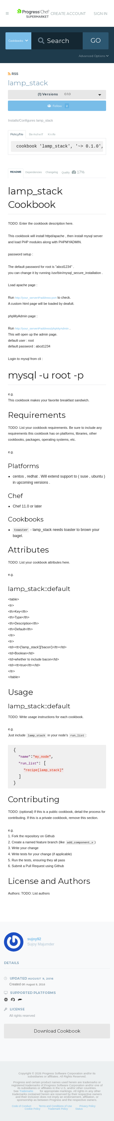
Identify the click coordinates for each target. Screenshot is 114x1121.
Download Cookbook (57, 1031)
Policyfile (16, 134)
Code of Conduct (21, 1106)
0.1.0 (54, 94)
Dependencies (33, 172)
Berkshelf (36, 134)
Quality (73, 172)
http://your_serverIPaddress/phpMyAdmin (41, 328)
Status (79, 1108)
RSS (13, 74)
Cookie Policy (32, 1108)
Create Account (68, 13)
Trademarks (26, 1091)
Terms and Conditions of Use (55, 1106)
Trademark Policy (58, 1108)
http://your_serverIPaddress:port (36, 297)
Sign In (100, 13)
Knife (52, 134)
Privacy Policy (87, 1106)
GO (96, 40)
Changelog (52, 172)
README (16, 171)
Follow (58, 105)
